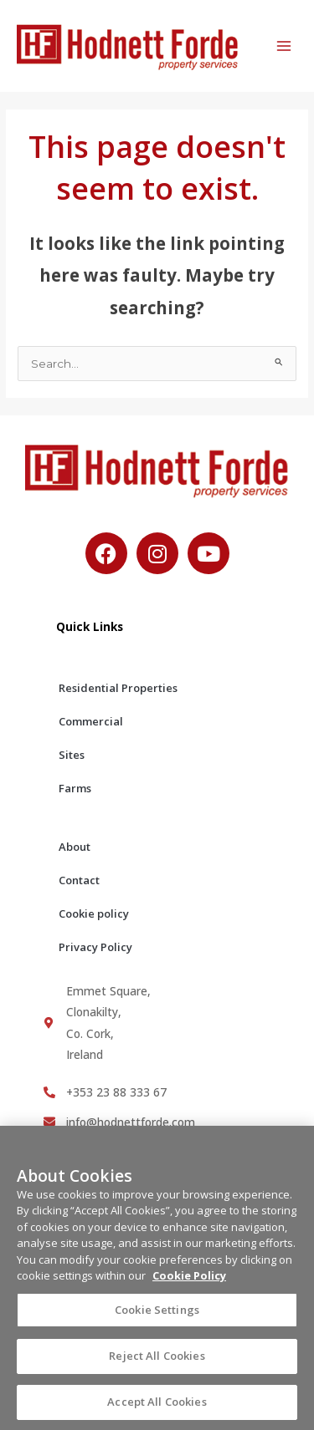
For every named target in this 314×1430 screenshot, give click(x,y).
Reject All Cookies (156, 1363)
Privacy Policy (95, 946)
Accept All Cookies (156, 1409)
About (74, 846)
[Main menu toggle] (284, 46)
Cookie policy (94, 913)
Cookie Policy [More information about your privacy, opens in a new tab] (189, 1282)
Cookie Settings (157, 1317)
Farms (75, 788)
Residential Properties (118, 687)
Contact (79, 880)
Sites (72, 754)
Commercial (91, 721)
